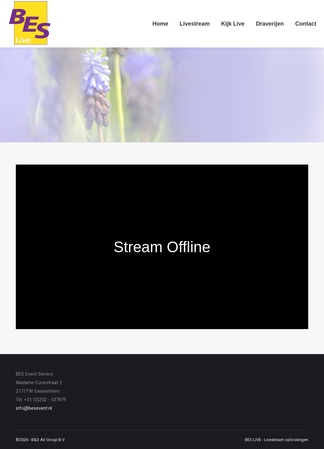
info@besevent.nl (34, 408)
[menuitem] (160, 24)
